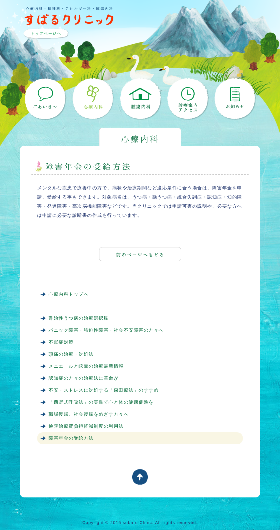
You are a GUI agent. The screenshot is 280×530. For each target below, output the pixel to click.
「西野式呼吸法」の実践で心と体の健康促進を (101, 402)
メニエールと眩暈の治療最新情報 (86, 366)
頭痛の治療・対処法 (71, 354)
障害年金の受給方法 (71, 438)
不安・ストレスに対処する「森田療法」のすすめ (104, 390)
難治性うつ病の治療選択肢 (79, 318)
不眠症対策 (61, 342)
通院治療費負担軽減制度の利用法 (86, 426)
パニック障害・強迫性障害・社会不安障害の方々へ (106, 330)
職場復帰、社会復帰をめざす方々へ (89, 414)
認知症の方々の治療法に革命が (84, 378)
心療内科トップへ (69, 294)
